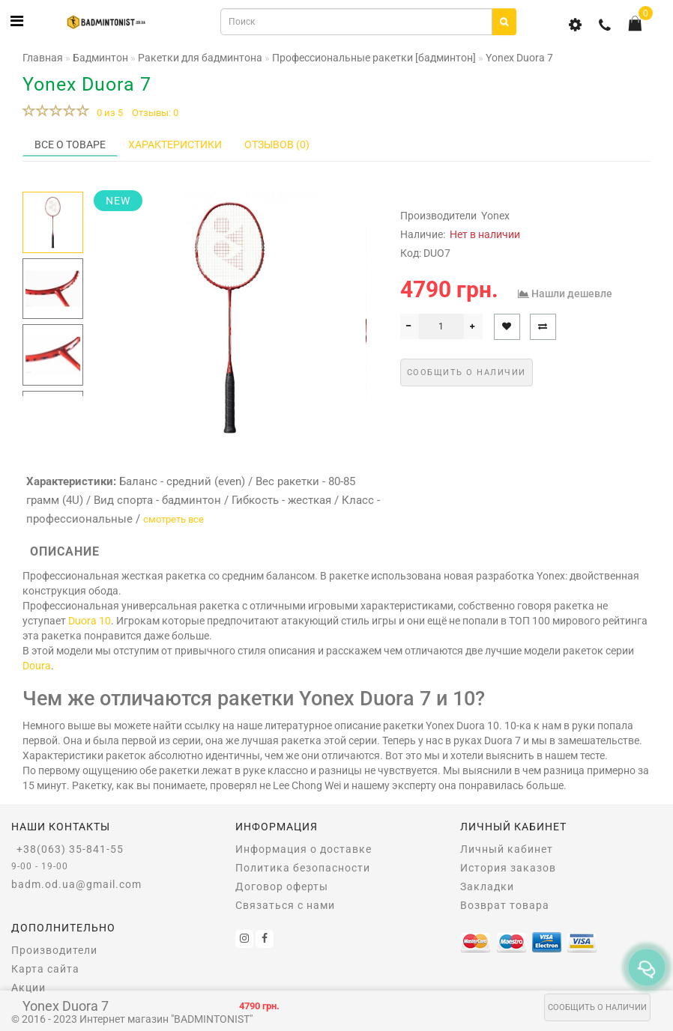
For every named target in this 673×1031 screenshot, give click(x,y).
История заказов (508, 868)
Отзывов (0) (277, 144)
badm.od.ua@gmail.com (76, 884)
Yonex (495, 216)
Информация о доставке (303, 849)
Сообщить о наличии (597, 1007)
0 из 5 (107, 112)
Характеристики (175, 144)
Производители (54, 950)
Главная (42, 58)
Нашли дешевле (571, 293)
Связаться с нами (285, 905)
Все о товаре (70, 144)
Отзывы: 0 (155, 112)
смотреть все (173, 519)
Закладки (487, 886)
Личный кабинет (506, 849)
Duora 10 (89, 621)
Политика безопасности (302, 868)
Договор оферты (281, 886)
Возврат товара (504, 905)
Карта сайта (45, 969)
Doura (36, 666)
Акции (28, 988)
